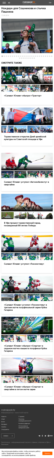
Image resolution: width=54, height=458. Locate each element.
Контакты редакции (24, 423)
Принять (47, 453)
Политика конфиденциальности (24, 420)
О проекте (21, 416)
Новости (3, 416)
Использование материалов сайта (23, 427)
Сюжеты (3, 427)
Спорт (3, 419)
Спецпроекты (5, 429)
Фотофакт (4, 424)
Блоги (3, 422)
